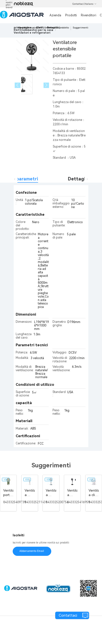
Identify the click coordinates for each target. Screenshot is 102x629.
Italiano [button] (91, 4)
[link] (33, 30)
